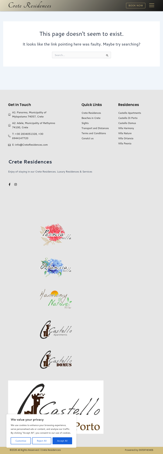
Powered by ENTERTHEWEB (139, 450)
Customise (20, 440)
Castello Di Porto (128, 118)
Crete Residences (29, 5)
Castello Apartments (130, 113)
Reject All (42, 440)
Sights (85, 123)
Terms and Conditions (94, 133)
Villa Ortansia (126, 138)
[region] (41, 431)
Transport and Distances (96, 128)
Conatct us (88, 138)
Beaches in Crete (91, 118)
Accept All (62, 440)
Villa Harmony (126, 128)
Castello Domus (127, 123)
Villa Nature (125, 133)
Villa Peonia (125, 143)
